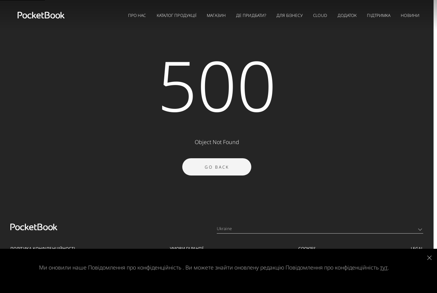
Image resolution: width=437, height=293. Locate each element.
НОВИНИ (410, 15)
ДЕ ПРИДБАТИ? (251, 15)
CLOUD (320, 15)
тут (384, 267)
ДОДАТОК (347, 15)
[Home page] (41, 15)
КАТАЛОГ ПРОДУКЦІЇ (177, 15)
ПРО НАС (137, 15)
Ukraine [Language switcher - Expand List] (319, 228)
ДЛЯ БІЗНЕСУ (289, 15)
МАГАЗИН (216, 15)
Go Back (217, 170)
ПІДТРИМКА (378, 15)
